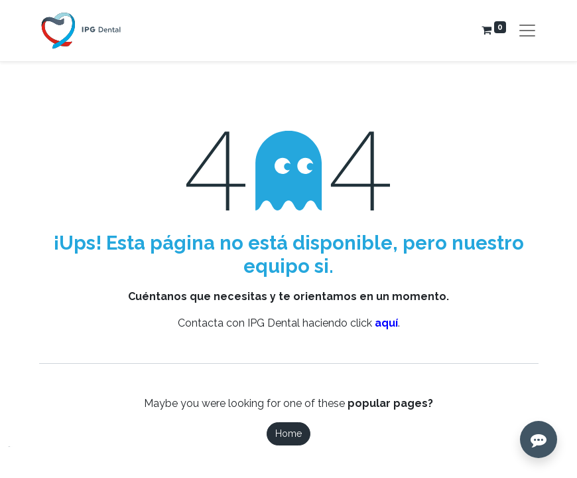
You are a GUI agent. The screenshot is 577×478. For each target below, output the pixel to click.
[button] (20, 457)
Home (288, 433)
